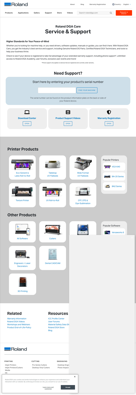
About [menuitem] (73, 4)
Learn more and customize (48, 388)
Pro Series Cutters (39, 365)
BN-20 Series (118, 176)
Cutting (35, 361)
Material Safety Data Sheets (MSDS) (64, 324)
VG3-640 (116, 166)
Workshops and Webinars (18, 324)
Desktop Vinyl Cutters (41, 367)
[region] (40, 383)
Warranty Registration (109, 118)
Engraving (62, 361)
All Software (22, 238)
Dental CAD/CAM (52, 263)
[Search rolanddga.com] (94, 13)
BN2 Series (117, 186)
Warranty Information (16, 318)
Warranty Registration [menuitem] (97, 4)
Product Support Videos (68, 118)
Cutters (52, 238)
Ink (6, 373)
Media (7, 370)
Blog (50, 330)
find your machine (87, 90)
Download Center (27, 118)
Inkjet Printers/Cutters (14, 367)
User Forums (54, 321)
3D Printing (23, 291)
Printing (8, 361)
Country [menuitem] (118, 4)
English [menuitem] (127, 4)
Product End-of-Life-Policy (19, 327)
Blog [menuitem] (82, 4)
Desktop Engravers (65, 365)
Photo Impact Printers (66, 367)
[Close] (74, 376)
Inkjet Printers (10, 365)
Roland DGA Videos (16, 321)
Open (27, 124)
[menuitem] (10, 13)
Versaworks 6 (118, 232)
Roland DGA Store (56, 327)
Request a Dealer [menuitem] (124, 13)
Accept (67, 387)
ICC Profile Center (56, 318)
